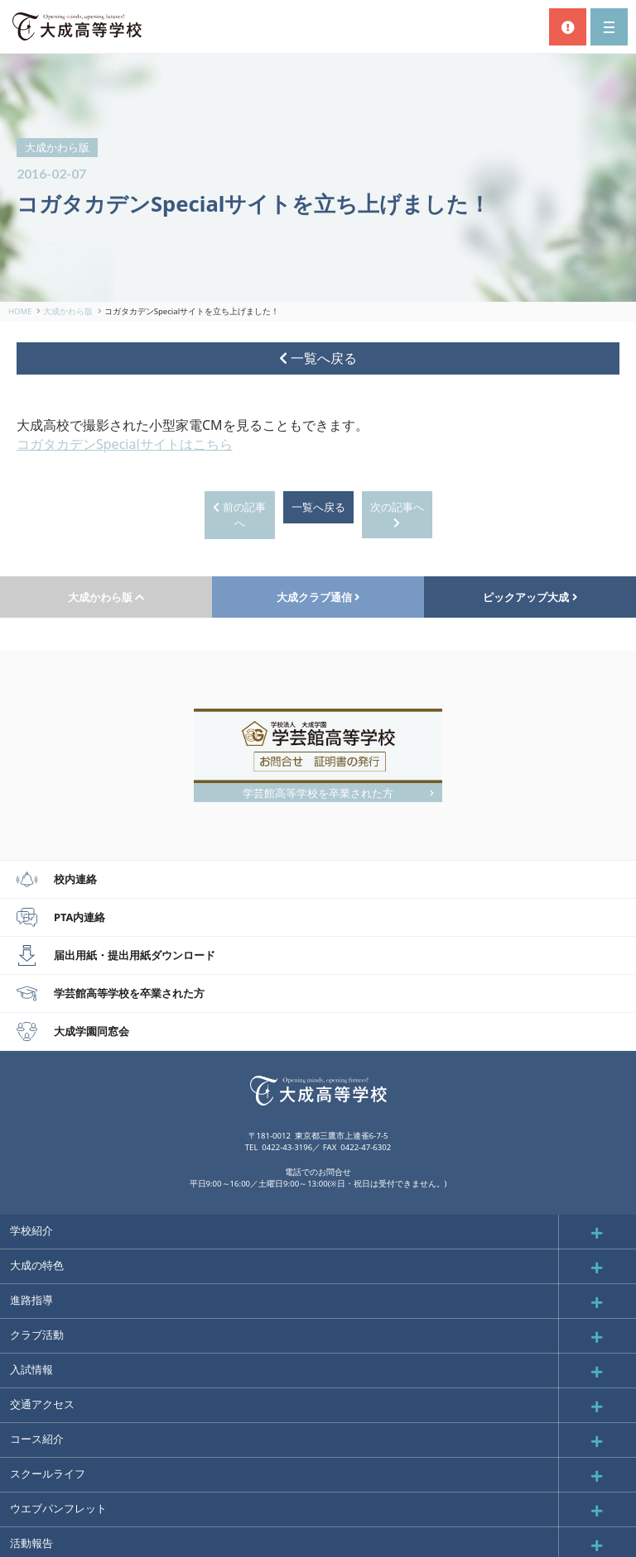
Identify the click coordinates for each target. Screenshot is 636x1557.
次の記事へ (397, 514)
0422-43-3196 (287, 1147)
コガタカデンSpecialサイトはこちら (125, 444)
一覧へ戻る (318, 358)
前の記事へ (239, 514)
